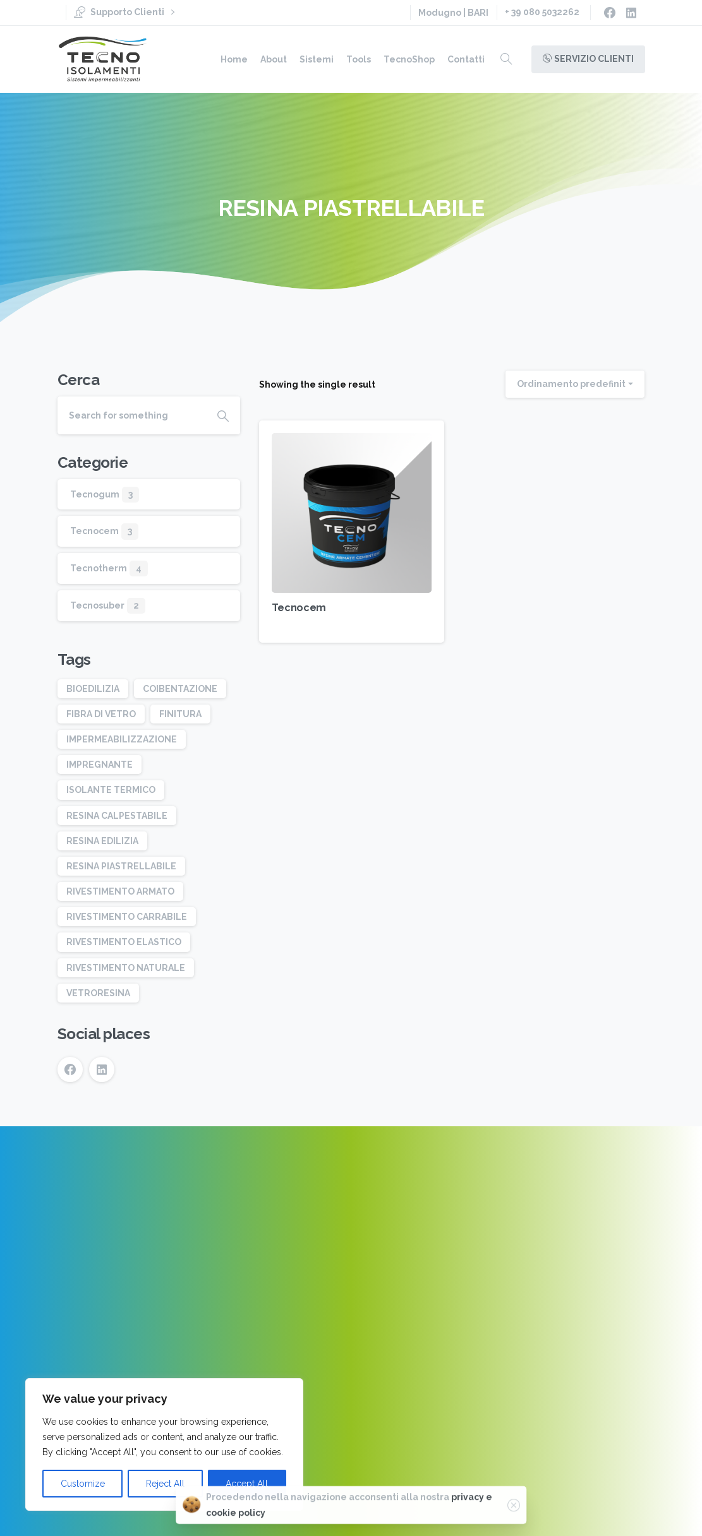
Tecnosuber (97, 605)
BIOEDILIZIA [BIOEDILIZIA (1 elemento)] (92, 689)
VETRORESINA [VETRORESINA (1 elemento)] (98, 993)
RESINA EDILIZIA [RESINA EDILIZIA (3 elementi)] (102, 841)
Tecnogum (94, 494)
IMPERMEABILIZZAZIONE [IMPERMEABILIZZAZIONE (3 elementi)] (121, 739)
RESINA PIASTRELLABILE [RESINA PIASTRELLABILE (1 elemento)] (121, 866)
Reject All (165, 1484)
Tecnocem (298, 608)
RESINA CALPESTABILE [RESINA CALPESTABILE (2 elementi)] (116, 816)
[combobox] (575, 384)
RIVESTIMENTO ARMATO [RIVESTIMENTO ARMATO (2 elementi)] (120, 891)
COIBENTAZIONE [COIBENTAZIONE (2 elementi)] (180, 689)
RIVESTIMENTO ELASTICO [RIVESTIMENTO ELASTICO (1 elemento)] (123, 942)
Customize (83, 1484)
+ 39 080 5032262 (542, 12)
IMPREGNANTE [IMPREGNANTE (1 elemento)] (99, 764)
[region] (164, 1444)
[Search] (132, 415)
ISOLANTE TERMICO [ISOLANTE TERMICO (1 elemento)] (110, 790)
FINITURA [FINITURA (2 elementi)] (180, 714)
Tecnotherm (98, 568)
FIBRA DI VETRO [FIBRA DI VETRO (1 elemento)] (101, 714)
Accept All (247, 1484)
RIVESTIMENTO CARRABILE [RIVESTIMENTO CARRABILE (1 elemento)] (126, 917)
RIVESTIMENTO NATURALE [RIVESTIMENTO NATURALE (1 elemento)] (125, 968)
